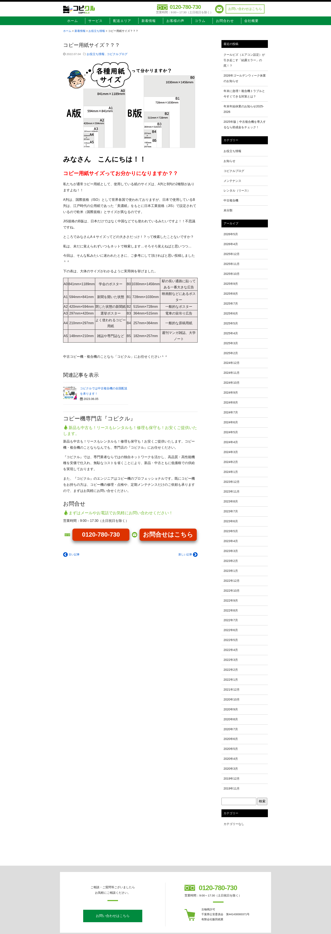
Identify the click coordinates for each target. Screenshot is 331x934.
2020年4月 (231, 758)
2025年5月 (231, 323)
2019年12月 (232, 778)
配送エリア (122, 21)
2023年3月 (231, 551)
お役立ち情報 (95, 54)
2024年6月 (231, 422)
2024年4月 (231, 442)
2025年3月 (231, 343)
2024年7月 (231, 412)
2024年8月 (231, 402)
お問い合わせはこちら (245, 9)
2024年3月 (231, 452)
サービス (95, 21)
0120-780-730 (185, 7)
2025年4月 (231, 333)
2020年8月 (231, 719)
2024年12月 (232, 362)
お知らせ (229, 161)
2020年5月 (231, 748)
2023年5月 (231, 531)
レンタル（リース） (237, 190)
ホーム (72, 21)
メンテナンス (232, 180)
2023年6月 (231, 521)
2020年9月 (231, 709)
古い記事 (71, 554)
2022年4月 (231, 650)
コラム (200, 21)
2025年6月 (231, 313)
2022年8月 (231, 610)
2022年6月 (231, 630)
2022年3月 (231, 659)
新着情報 (148, 21)
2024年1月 (231, 472)
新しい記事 (188, 554)
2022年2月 (231, 669)
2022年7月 (231, 620)
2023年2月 (231, 561)
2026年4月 (231, 244)
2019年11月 (232, 788)
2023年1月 (231, 570)
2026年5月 (231, 234)
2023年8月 (231, 501)
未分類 (228, 210)
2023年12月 (232, 481)
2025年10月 (232, 273)
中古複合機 (231, 200)
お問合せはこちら (168, 534)
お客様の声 (175, 21)
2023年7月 (231, 511)
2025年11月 (232, 264)
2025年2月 (231, 353)
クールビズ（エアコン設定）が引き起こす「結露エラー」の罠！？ (244, 60)
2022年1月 (231, 679)
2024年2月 (231, 462)
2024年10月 (232, 382)
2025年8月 (231, 293)
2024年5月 (231, 432)
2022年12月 (232, 580)
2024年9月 (231, 392)
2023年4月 (231, 541)
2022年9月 (231, 600)
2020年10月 (232, 699)
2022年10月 (232, 590)
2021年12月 (232, 689)
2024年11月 (232, 372)
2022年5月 (231, 640)
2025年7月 (231, 303)
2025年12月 (232, 254)
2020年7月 (231, 729)
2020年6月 (231, 739)
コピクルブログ (117, 54)
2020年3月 (231, 768)
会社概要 (251, 21)
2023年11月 (232, 491)
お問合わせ (225, 21)
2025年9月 (231, 283)
